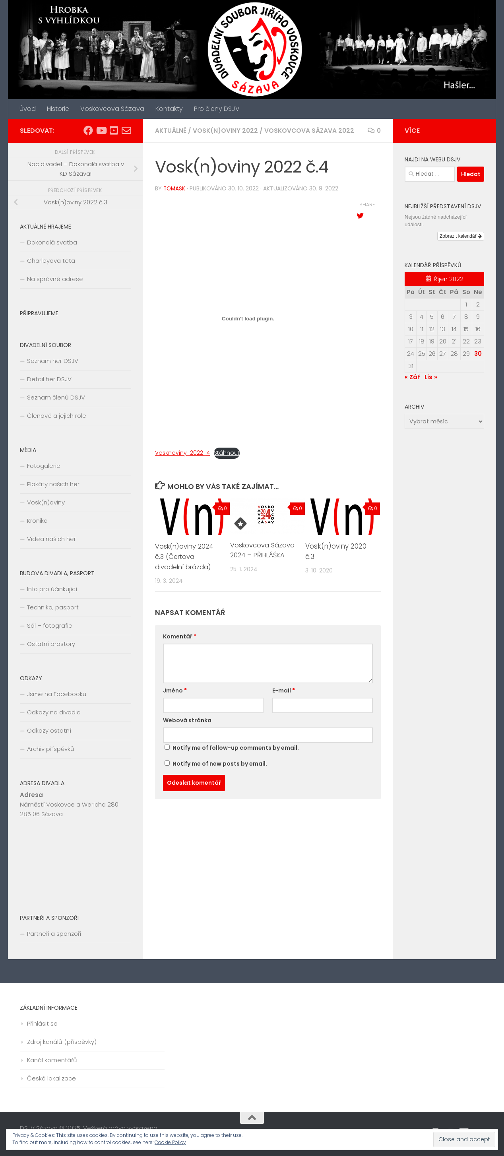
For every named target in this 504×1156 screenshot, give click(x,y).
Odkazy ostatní (49, 730)
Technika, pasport (53, 607)
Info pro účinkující (52, 589)
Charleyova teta (51, 260)
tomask (174, 188)
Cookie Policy (170, 1142)
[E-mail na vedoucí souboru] (126, 130)
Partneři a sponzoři (54, 933)
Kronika (37, 520)
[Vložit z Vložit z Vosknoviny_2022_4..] (248, 318)
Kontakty (169, 108)
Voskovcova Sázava (112, 108)
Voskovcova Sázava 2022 (312, 130)
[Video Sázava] (101, 130)
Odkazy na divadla (54, 712)
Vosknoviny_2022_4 (183, 452)
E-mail (283, 690)
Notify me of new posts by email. (220, 763)
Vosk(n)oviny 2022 (227, 130)
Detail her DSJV (49, 379)
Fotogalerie (43, 466)
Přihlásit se (42, 1023)
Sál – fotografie (49, 625)
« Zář (412, 377)
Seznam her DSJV (52, 361)
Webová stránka (187, 720)
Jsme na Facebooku (56, 694)
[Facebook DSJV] (88, 130)
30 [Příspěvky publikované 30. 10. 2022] (478, 353)
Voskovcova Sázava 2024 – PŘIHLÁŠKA (263, 550)
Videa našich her (51, 539)
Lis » (431, 377)
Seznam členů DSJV (56, 397)
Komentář (179, 636)
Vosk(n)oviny (46, 502)
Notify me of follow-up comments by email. (236, 747)
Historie (58, 108)
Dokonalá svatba (52, 242)
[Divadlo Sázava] (113, 130)
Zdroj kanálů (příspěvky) (62, 1042)
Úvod (27, 108)
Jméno (175, 690)
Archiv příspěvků (50, 749)
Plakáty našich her (53, 484)
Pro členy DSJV (217, 108)
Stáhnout (229, 452)
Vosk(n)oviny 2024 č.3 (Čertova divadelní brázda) (186, 556)
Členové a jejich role (56, 415)
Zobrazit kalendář (461, 236)
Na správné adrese (55, 279)
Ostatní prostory (51, 644)
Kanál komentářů (52, 1060)
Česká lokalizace (51, 1078)
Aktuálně (171, 130)
